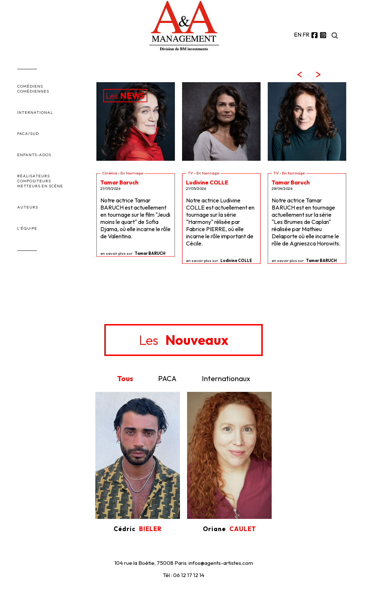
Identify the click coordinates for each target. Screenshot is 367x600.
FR (305, 34)
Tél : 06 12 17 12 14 (183, 575)
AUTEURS (27, 207)
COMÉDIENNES (33, 91)
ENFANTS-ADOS (34, 154)
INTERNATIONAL (35, 112)
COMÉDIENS (30, 86)
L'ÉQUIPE (27, 228)
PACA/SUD (28, 133)
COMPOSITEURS (34, 180)
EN (297, 34)
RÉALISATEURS (33, 175)
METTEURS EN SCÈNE (40, 185)
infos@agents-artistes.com (221, 562)
